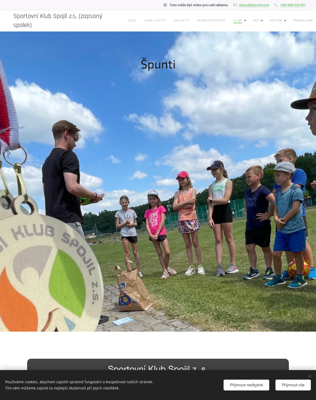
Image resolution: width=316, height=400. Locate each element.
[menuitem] (233, 20)
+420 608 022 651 (293, 5)
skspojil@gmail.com (254, 5)
